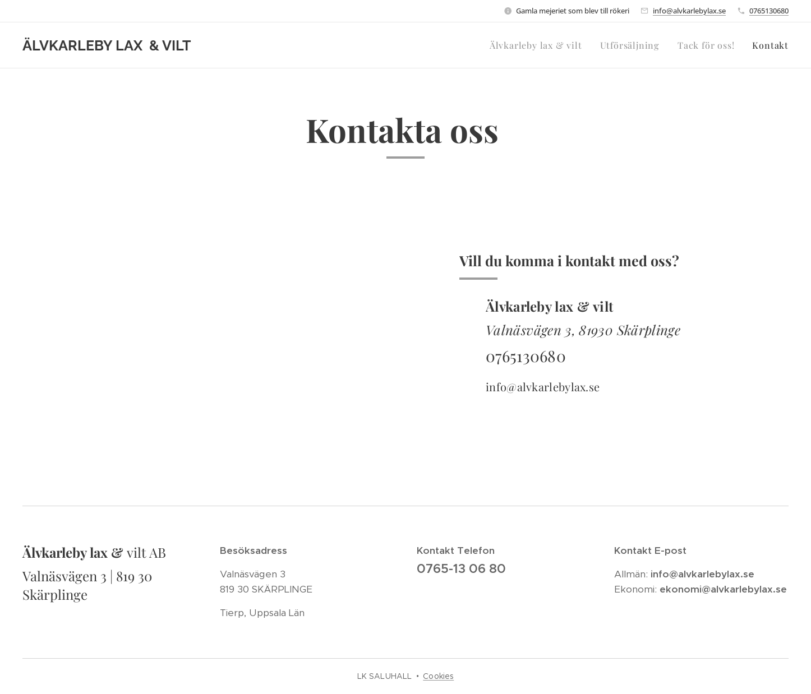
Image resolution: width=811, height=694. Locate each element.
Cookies (438, 676)
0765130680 (769, 11)
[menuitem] (539, 45)
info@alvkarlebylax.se (689, 11)
